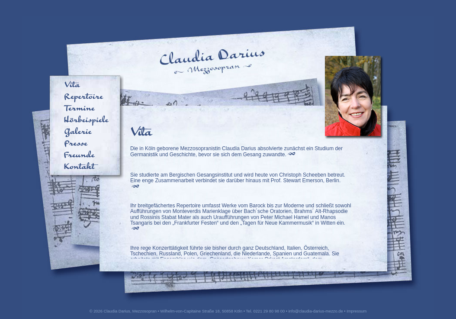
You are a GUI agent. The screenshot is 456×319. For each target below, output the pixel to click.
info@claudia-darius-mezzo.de (316, 311)
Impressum (356, 311)
